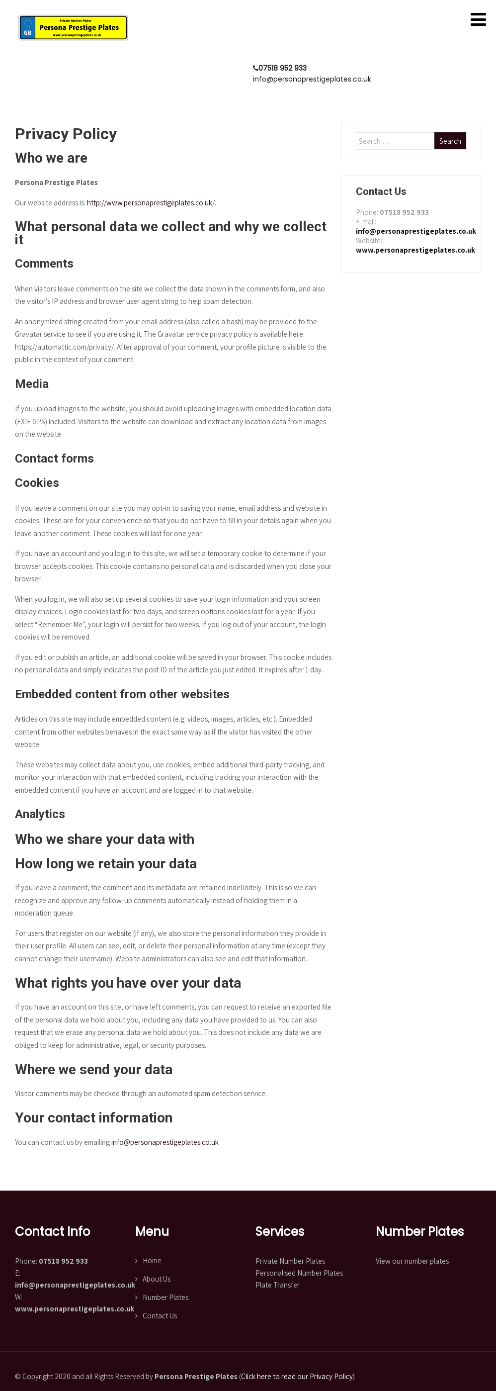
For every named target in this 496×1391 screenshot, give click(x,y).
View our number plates (412, 1261)
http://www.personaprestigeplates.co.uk (149, 202)
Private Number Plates (290, 1261)
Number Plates (165, 1297)
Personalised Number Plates (299, 1273)
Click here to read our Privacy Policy (297, 1376)
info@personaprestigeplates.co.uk (165, 1142)
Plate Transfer (277, 1285)
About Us (156, 1279)
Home (152, 1260)
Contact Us (160, 1315)
